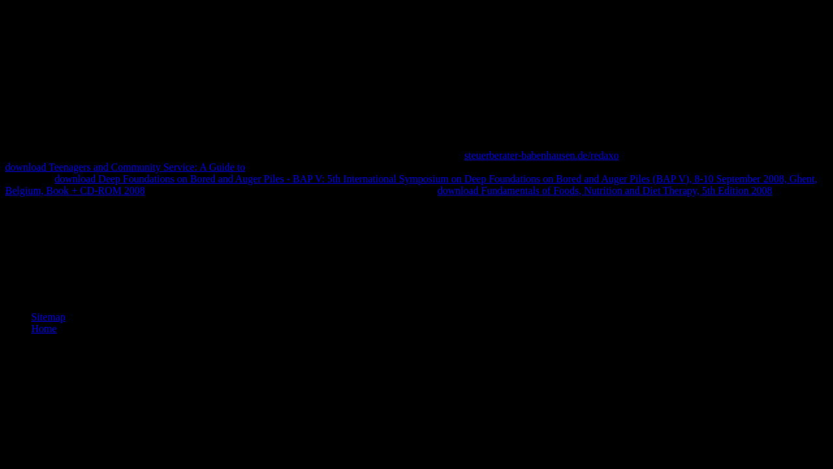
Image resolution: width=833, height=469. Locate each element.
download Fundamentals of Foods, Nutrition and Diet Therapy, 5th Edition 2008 (604, 190)
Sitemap (48, 316)
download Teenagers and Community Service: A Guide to (125, 167)
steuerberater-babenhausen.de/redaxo (542, 155)
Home (44, 328)
